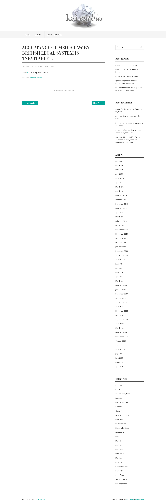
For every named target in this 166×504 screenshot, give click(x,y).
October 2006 (120, 315)
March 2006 (119, 328)
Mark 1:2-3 (119, 449)
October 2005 (120, 341)
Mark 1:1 (118, 445)
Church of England (122, 394)
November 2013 (121, 234)
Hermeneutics (120, 424)
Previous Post (30, 103)
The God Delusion (122, 479)
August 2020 (120, 178)
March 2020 (119, 187)
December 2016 (121, 204)
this (28, 72)
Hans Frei (119, 419)
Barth (117, 389)
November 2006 (121, 311)
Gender (118, 406)
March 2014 (119, 217)
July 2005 (118, 354)
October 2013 (120, 238)
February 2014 (121, 221)
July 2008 (118, 264)
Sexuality (119, 471)
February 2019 (121, 195)
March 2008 (119, 281)
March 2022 (119, 165)
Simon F (118, 109)
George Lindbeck (122, 415)
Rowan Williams (36, 77)
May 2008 (119, 272)
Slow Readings (54, 34)
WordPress (139, 499)
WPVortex (130, 499)
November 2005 (121, 336)
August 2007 (120, 306)
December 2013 (121, 229)
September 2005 (121, 345)
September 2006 (121, 319)
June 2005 (119, 358)
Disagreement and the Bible (126, 65)
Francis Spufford (121, 402)
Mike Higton (49, 66)
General (118, 411)
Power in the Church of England (127, 76)
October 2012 (120, 242)
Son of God (119, 475)
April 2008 (119, 277)
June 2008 (119, 268)
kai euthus (41, 499)
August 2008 (120, 259)
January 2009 (120, 247)
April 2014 (119, 212)
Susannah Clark (121, 130)
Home (27, 34)
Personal (119, 462)
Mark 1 (118, 441)
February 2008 (121, 285)
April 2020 (119, 182)
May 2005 (119, 362)
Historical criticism (122, 428)
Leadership (119, 432)
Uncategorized (121, 483)
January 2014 (120, 225)
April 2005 (119, 366)
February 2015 (121, 208)
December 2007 (121, 294)
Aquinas (118, 385)
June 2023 (119, 161)
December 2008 (121, 251)
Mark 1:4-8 (119, 454)
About (38, 34)
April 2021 (119, 174)
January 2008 (120, 289)
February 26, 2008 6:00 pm (32, 66)
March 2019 (119, 191)
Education (119, 398)
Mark (117, 436)
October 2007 (120, 298)
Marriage (119, 458)
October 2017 (120, 200)
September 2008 (121, 255)
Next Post (98, 103)
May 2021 (119, 170)
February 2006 (121, 332)
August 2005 (120, 349)
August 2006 (120, 324)
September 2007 (121, 302)
